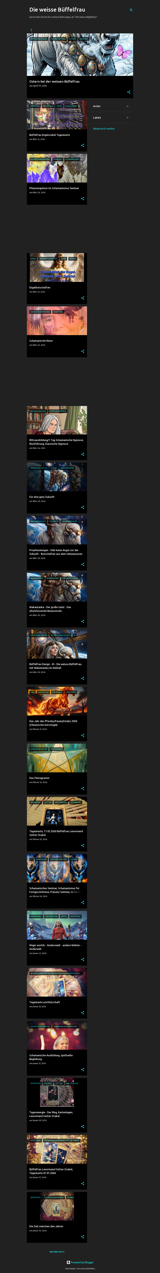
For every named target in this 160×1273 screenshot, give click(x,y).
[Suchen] (131, 10)
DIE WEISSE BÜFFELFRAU (41, 30)
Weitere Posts (57, 1252)
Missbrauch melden (104, 128)
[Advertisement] (56, 229)
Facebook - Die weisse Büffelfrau (78, 30)
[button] (129, 92)
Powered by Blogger (80, 1262)
